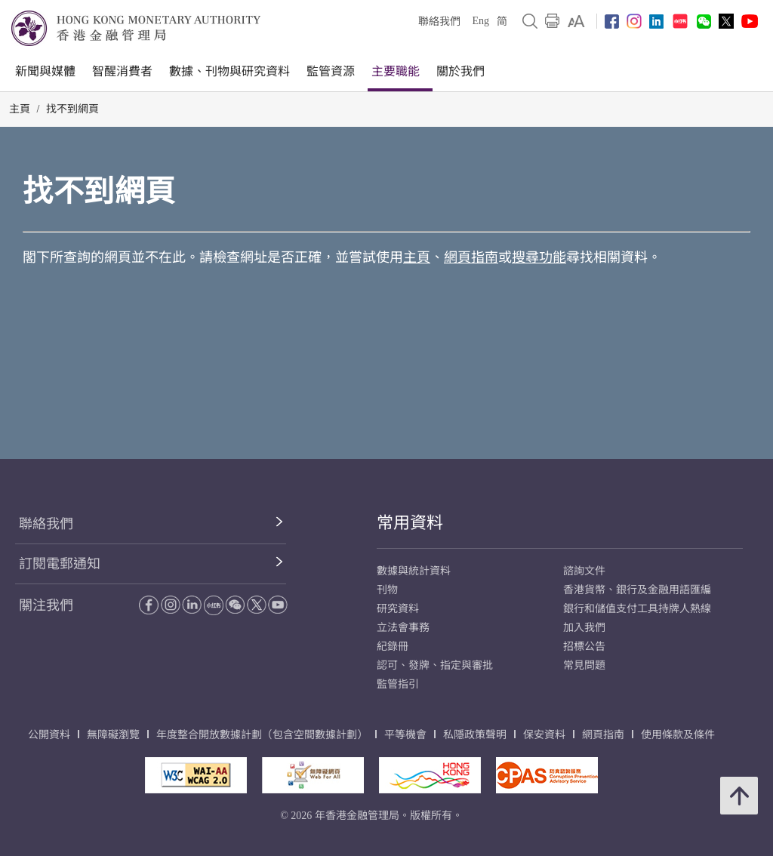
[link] (576, 21)
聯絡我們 (439, 21)
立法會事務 (403, 627)
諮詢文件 (584, 571)
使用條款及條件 (678, 735)
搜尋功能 (539, 257)
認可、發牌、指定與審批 (435, 665)
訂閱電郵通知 (59, 563)
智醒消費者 (122, 71)
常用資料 (410, 522)
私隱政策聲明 (475, 735)
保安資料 (544, 735)
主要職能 (395, 71)
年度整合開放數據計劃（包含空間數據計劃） (262, 735)
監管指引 (398, 684)
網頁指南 (471, 257)
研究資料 (398, 608)
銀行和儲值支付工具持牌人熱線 (637, 608)
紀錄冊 (392, 646)
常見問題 (584, 665)
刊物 (387, 590)
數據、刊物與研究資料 (229, 71)
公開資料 (49, 735)
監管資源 (330, 71)
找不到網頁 (72, 109)
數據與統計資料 (414, 571)
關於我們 (460, 71)
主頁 (19, 109)
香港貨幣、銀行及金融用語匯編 (637, 590)
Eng (480, 20)
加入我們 (584, 627)
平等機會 (405, 735)
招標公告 (584, 646)
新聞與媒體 (45, 71)
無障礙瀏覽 (113, 735)
